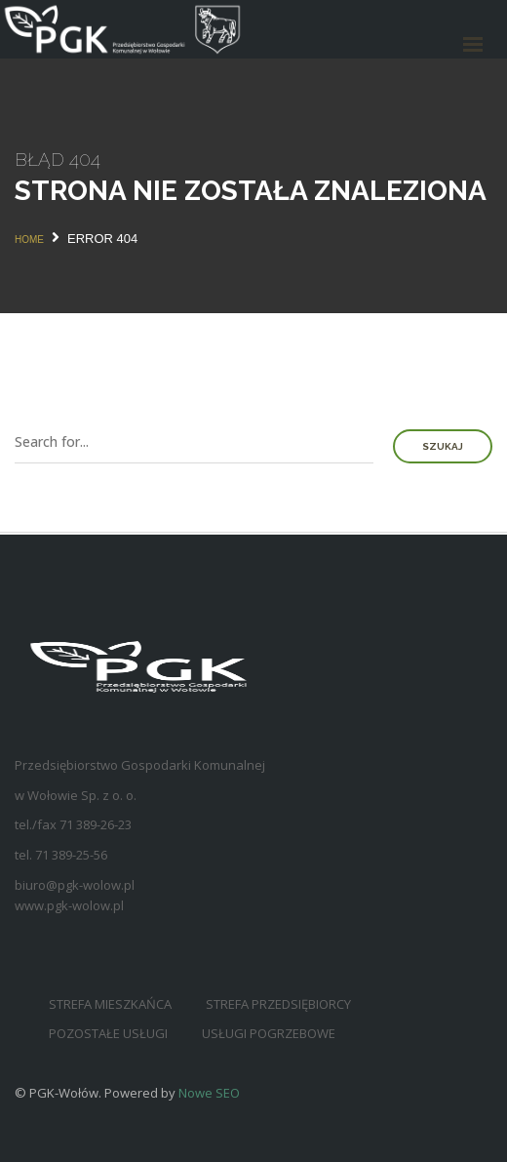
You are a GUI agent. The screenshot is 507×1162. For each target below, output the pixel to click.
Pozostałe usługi (108, 1033)
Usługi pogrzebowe (268, 1033)
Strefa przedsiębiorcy (278, 1004)
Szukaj (442, 446)
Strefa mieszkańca (110, 1004)
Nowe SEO (209, 1093)
